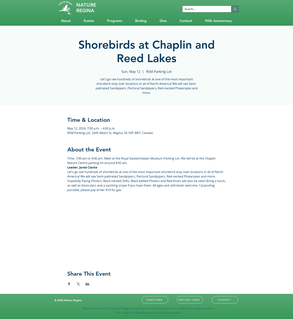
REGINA (85, 10)
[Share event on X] (78, 283)
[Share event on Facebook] (69, 283)
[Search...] (204, 9)
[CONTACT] (225, 299)
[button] (155, 299)
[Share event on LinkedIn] (87, 283)
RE (86, 5)
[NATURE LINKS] (190, 299)
